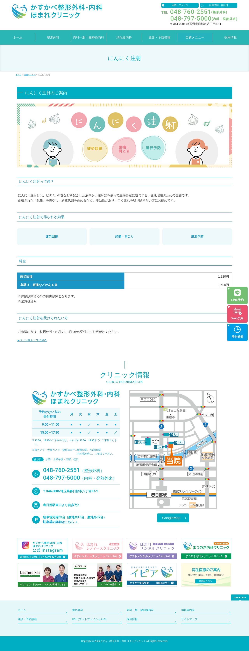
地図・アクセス (180, 5)
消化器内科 (188, 610)
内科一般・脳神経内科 (140, 610)
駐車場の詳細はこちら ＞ (60, 522)
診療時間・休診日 (218, 5)
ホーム (22, 610)
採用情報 (132, 619)
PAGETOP (240, 597)
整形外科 (77, 610)
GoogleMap (171, 518)
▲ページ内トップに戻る (32, 340)
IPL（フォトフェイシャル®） (90, 619)
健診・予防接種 (27, 619)
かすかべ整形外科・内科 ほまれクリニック (123, 641)
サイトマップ (189, 619)
